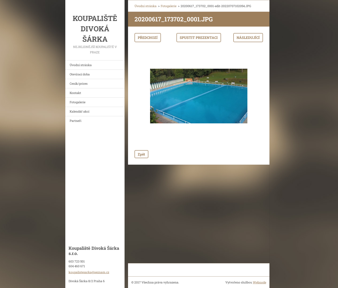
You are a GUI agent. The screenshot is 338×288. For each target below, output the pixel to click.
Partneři (75, 121)
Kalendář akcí (79, 111)
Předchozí (148, 37)
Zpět (141, 154)
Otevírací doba (80, 74)
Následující (248, 37)
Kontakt (75, 93)
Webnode (259, 282)
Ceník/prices (79, 83)
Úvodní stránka (81, 65)
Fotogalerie (77, 102)
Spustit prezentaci (199, 37)
